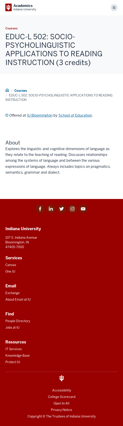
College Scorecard (61, 397)
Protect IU (12, 362)
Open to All (61, 403)
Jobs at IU (12, 328)
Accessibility (61, 390)
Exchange (12, 293)
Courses (20, 91)
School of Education (75, 115)
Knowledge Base (17, 356)
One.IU (10, 271)
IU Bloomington (39, 115)
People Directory (17, 321)
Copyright (35, 416)
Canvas (10, 265)
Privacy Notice (61, 410)
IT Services (13, 349)
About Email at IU (18, 299)
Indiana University (82, 416)
